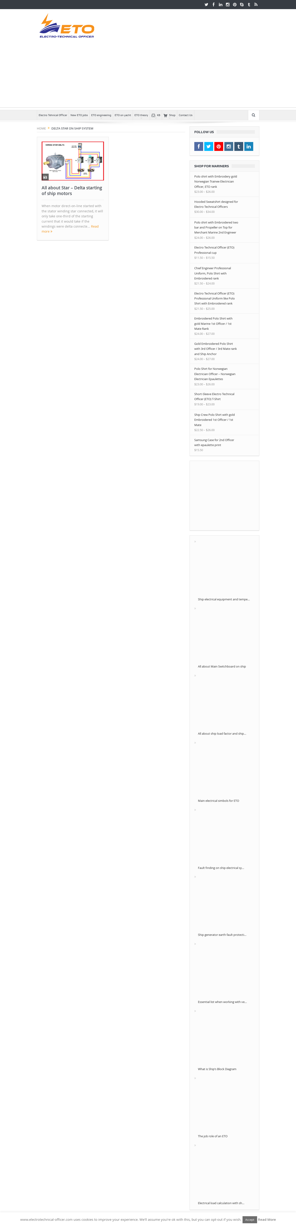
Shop (169, 115)
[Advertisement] (148, 75)
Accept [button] (249, 1220)
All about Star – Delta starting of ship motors (72, 190)
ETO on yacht (123, 115)
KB (156, 115)
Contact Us (185, 115)
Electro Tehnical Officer (53, 115)
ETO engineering (101, 115)
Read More (267, 1219)
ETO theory (141, 115)
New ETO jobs (79, 115)
